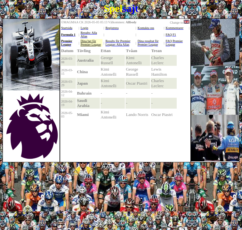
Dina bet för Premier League (91, 42)
